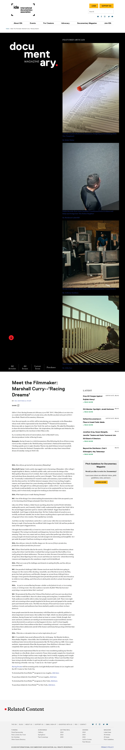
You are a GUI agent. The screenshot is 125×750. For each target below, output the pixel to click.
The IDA (14, 724)
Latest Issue (38, 367)
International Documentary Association (23, 10)
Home (7, 28)
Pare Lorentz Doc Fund (18, 734)
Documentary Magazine (87, 23)
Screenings (42, 730)
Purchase (51, 367)
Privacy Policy (107, 747)
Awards (85, 730)
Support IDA (106, 6)
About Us (28, 724)
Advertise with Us (65, 724)
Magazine (107, 730)
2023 (84, 734)
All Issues (25, 367)
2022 (61, 734)
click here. (55, 673)
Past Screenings (43, 737)
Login (94, 6)
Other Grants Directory (18, 739)
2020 (61, 737)
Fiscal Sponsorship (17, 732)
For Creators (48, 23)
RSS (76, 724)
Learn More (101, 482)
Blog (21, 724)
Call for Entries (87, 739)
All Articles (12, 367)
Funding (14, 730)
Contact (83, 724)
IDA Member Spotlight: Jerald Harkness (98, 409)
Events (33, 23)
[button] (11, 337)
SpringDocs (41, 734)
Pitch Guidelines (109, 739)
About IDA (18, 23)
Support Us (39, 724)
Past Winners (86, 742)
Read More (88, 402)
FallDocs (40, 732)
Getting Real (65, 730)
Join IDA (107, 23)
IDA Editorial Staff (23, 401)
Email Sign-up (51, 724)
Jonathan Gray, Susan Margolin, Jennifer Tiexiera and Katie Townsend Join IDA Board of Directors (99, 435)
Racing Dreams (17, 667)
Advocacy (65, 23)
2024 (61, 732)
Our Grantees (15, 737)
